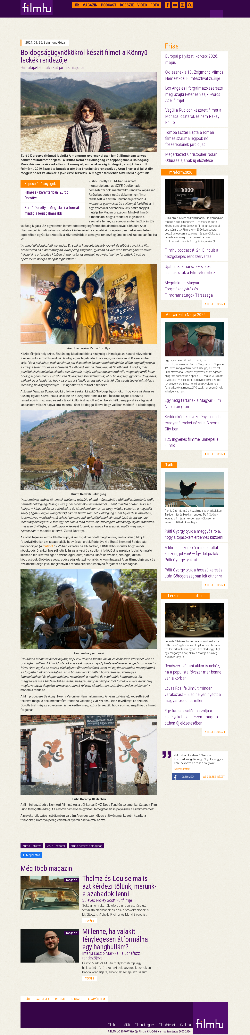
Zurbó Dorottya (31, 845)
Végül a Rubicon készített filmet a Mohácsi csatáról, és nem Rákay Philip (193, 116)
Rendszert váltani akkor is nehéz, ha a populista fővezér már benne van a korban (193, 672)
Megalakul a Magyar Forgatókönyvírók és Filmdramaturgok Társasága (189, 289)
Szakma (185, 1025)
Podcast (108, 5)
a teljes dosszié (215, 304)
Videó (142, 5)
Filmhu (112, 1025)
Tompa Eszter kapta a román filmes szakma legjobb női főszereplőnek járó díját (189, 138)
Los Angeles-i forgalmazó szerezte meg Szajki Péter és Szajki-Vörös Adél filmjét (194, 94)
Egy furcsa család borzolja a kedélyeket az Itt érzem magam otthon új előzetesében (191, 717)
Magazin (89, 5)
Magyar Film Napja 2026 (185, 314)
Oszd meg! (188, 776)
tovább (89, 920)
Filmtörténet (167, 1025)
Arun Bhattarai (56, 845)
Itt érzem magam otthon (185, 595)
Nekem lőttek (182, 769)
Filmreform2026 (178, 172)
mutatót (48, 546)
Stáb (27, 999)
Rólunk (60, 999)
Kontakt (76, 999)
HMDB (125, 1025)
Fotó (155, 5)
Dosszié (127, 5)
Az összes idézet (214, 776)
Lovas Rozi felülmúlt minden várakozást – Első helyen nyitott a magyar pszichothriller (193, 694)
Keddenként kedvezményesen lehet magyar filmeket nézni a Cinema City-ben (194, 422)
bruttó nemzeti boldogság (86, 845)
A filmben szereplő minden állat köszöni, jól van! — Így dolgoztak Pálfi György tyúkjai (191, 553)
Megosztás (31, 855)
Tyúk (169, 464)
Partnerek (42, 999)
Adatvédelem (96, 999)
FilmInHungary (144, 1025)
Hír (76, 5)
